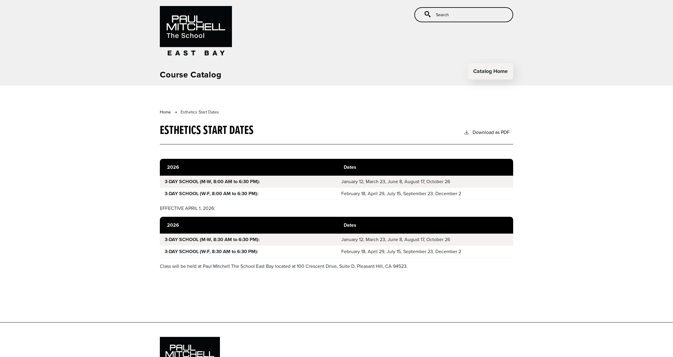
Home (165, 112)
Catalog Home (490, 71)
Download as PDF (487, 132)
